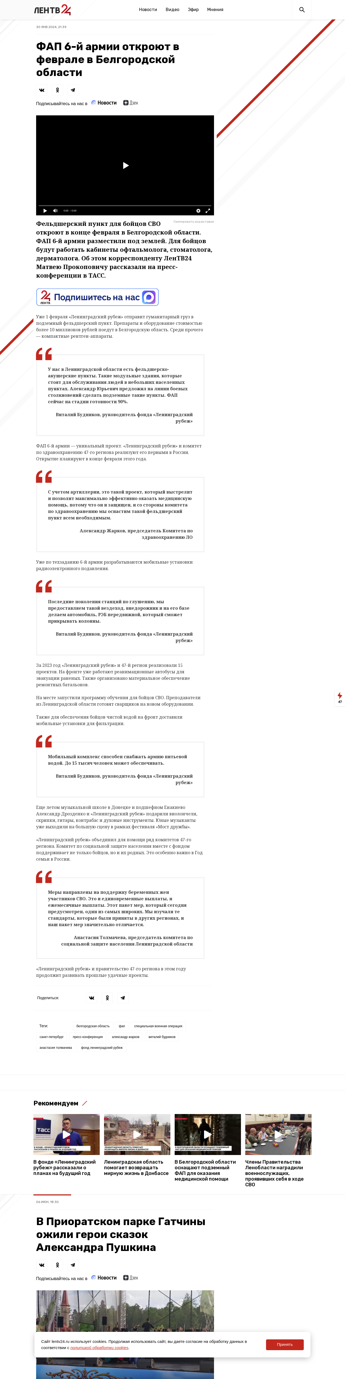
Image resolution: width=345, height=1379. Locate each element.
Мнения (215, 9)
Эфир (193, 9)
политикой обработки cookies (99, 1347)
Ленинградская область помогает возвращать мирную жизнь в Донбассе (136, 1167)
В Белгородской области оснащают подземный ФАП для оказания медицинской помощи (205, 1170)
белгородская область (92, 1026)
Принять (285, 1344)
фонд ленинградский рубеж (102, 1048)
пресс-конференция (88, 1037)
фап (122, 1026)
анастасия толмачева (56, 1048)
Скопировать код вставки (194, 221)
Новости (148, 9)
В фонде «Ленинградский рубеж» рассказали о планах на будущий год (64, 1167)
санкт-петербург (52, 1037)
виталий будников (162, 1037)
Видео (172, 9)
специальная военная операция (158, 1026)
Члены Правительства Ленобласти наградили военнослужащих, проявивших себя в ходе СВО (274, 1173)
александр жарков (125, 1037)
